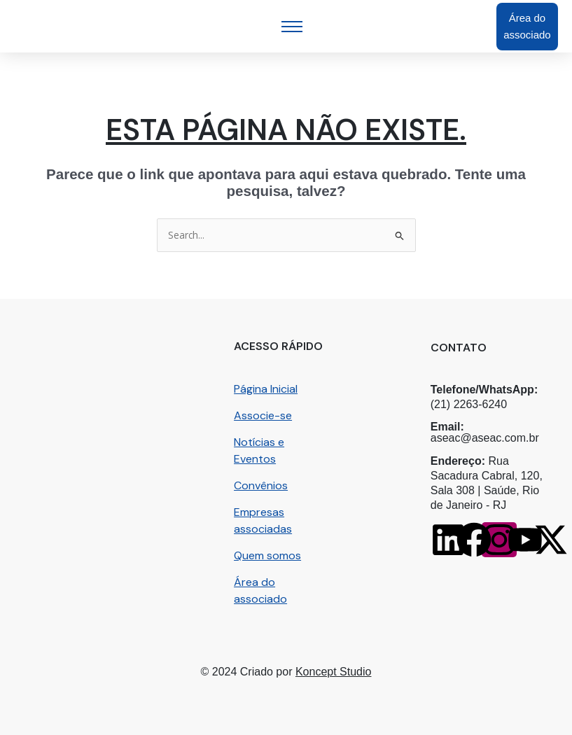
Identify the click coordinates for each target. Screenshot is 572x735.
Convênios (261, 485)
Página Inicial (266, 389)
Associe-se (263, 415)
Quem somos (267, 555)
